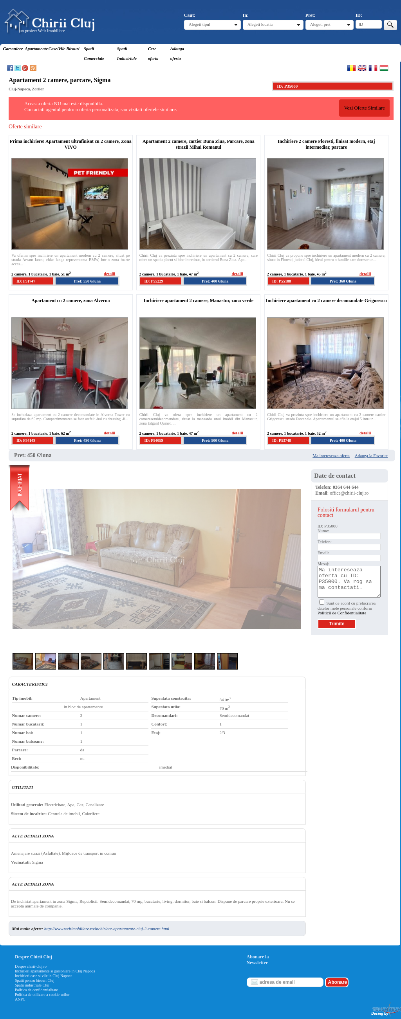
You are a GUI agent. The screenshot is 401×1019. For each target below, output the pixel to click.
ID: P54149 (25, 440)
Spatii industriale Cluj (32, 985)
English (362, 68)
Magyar (383, 68)
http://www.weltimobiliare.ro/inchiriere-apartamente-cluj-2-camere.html (106, 928)
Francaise (373, 68)
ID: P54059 (153, 440)
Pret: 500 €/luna (215, 440)
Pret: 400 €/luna (215, 281)
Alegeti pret (320, 24)
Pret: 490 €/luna (87, 440)
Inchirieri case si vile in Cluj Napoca (43, 976)
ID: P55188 (281, 281)
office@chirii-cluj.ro (349, 493)
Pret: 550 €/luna (87, 281)
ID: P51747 (25, 281)
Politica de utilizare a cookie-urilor (42, 994)
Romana (351, 68)
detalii (109, 273)
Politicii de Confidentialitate (342, 612)
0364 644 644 (346, 487)
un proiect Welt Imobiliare (42, 30)
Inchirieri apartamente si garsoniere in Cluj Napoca (55, 971)
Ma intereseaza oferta (331, 455)
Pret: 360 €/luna (343, 281)
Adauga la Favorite (371, 455)
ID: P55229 (153, 281)
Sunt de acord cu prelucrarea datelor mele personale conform (347, 608)
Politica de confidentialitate (36, 990)
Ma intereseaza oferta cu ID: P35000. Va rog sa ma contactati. (349, 582)
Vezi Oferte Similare (364, 108)
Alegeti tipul (199, 24)
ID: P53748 (281, 440)
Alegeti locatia (260, 24)
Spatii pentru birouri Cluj (34, 980)
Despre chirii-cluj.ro (31, 966)
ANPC (20, 999)
